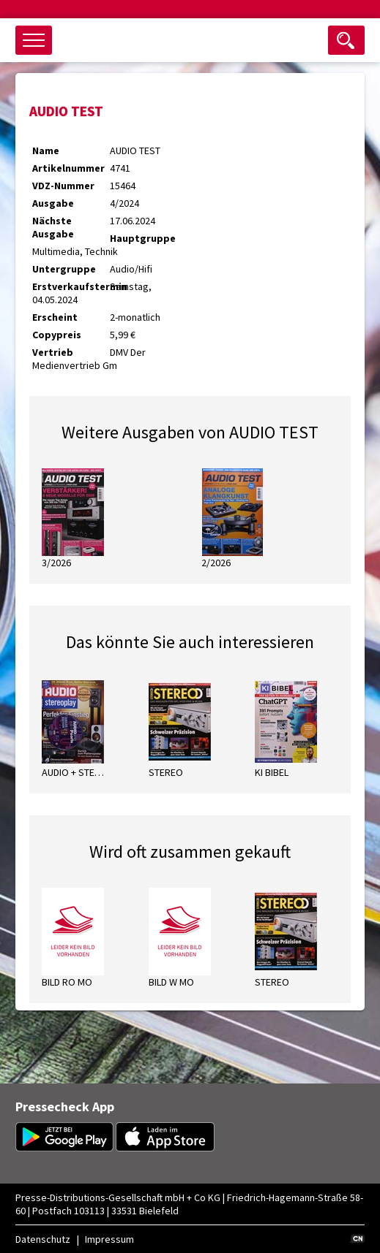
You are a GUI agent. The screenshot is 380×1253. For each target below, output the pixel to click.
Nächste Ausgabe (53, 227)
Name (45, 150)
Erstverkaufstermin (70, 286)
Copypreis (56, 334)
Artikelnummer (68, 168)
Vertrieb (52, 352)
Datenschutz (42, 1239)
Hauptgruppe (143, 238)
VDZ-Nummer (63, 185)
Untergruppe (64, 268)
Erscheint (55, 317)
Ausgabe (53, 203)
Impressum (109, 1239)
